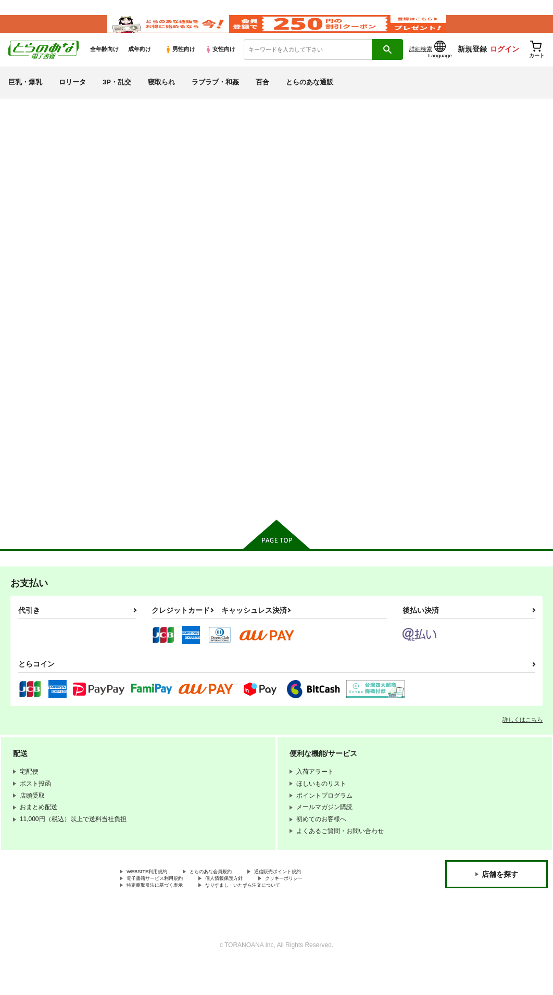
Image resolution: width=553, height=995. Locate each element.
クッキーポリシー (321, 907)
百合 (262, 95)
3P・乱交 (117, 95)
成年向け (139, 63)
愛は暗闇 (364, 171)
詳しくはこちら (522, 745)
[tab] (172, 276)
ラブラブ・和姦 (215, 95)
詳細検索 (420, 63)
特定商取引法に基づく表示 (164, 915)
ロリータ (72, 95)
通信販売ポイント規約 (312, 898)
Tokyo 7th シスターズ (113, 151)
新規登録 (472, 63)
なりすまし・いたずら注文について (274, 915)
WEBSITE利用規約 (153, 898)
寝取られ (161, 95)
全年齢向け (104, 63)
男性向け (180, 63)
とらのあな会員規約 (230, 898)
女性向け (220, 63)
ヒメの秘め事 (325, 171)
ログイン (504, 63)
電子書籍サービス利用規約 (164, 907)
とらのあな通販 (309, 95)
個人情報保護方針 (249, 907)
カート (182, 510)
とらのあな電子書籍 (33, 121)
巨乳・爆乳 (25, 95)
